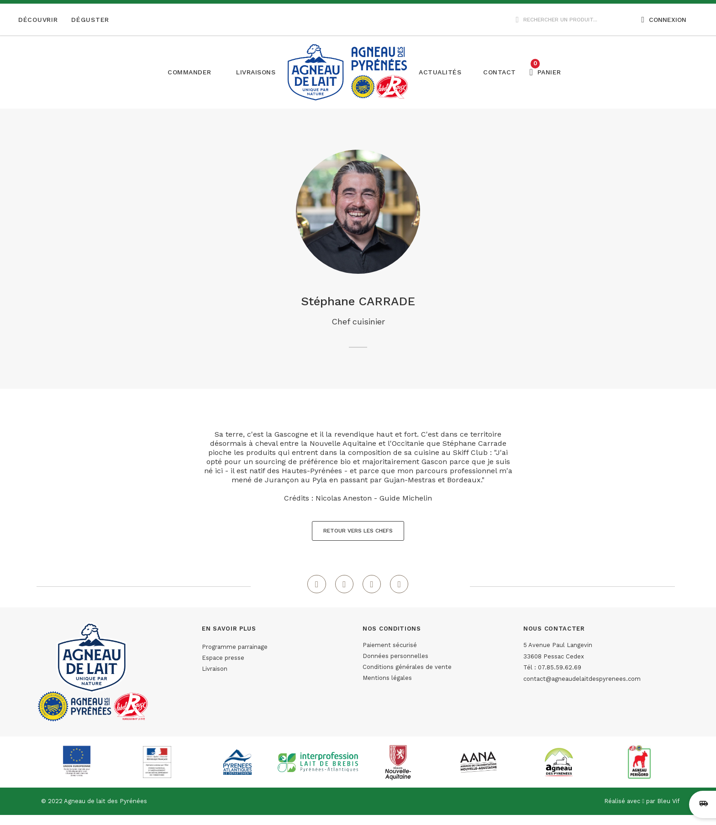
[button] (255, 72)
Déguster (90, 19)
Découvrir (38, 19)
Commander (189, 72)
